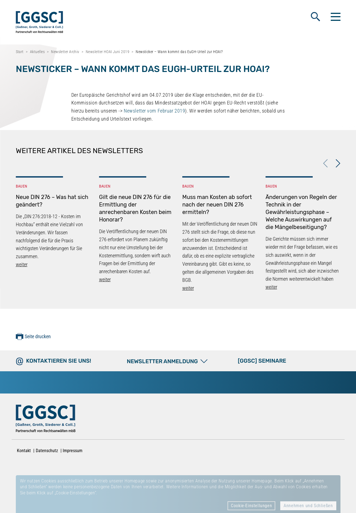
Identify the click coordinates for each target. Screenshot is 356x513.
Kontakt (24, 450)
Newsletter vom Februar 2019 (154, 111)
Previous (325, 163)
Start (20, 51)
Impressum (72, 450)
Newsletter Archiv (65, 51)
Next (337, 163)
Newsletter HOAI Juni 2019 (107, 51)
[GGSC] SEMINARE (262, 360)
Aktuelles (37, 51)
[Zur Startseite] (45, 420)
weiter (21, 264)
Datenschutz (47, 450)
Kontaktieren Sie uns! (58, 360)
